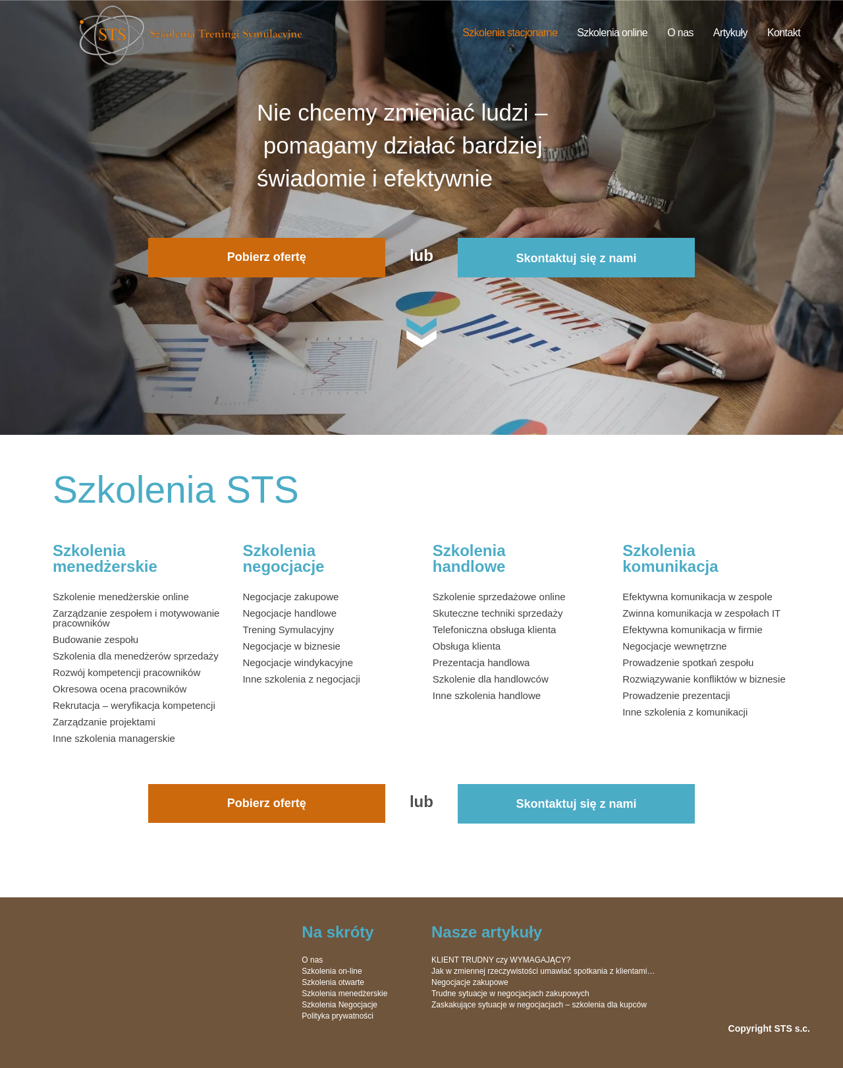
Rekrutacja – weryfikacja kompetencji (134, 705)
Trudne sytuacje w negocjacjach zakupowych (510, 993)
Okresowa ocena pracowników (119, 688)
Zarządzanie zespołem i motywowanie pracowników (136, 618)
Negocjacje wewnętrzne (674, 646)
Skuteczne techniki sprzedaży (498, 613)
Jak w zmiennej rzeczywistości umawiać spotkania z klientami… (543, 971)
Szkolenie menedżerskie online (121, 596)
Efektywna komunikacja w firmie (692, 629)
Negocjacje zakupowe (290, 596)
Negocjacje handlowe (289, 613)
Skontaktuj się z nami (576, 258)
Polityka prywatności (337, 1016)
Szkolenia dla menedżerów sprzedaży (136, 655)
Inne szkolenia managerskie (114, 738)
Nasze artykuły (486, 932)
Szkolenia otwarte (333, 982)
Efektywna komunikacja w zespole (697, 596)
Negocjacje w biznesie (291, 646)
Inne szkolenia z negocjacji (301, 679)
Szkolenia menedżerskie (344, 993)
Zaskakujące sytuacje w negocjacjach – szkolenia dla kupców (539, 1004)
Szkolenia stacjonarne (509, 32)
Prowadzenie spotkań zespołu (687, 662)
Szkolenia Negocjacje (339, 1004)
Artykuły (730, 32)
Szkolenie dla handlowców (491, 679)
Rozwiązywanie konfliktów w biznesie (704, 679)
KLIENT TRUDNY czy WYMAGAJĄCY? (500, 960)
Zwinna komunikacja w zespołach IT (701, 613)
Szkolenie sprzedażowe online (499, 596)
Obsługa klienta (467, 646)
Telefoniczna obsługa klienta (495, 629)
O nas (680, 32)
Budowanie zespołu (95, 639)
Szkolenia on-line (332, 971)
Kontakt (783, 32)
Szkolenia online (612, 32)
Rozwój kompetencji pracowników (126, 672)
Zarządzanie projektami (104, 721)
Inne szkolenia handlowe (487, 695)
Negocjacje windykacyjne (297, 662)
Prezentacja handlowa (481, 662)
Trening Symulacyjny (288, 629)
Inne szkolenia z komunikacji (685, 711)
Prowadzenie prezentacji (676, 695)
